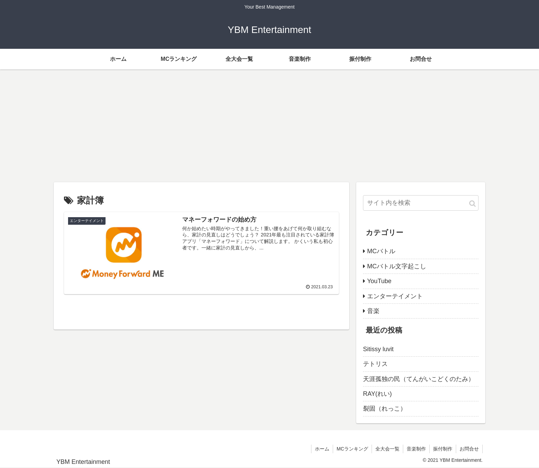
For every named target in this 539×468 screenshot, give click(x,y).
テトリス (375, 363)
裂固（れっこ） (384, 408)
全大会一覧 (387, 449)
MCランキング (352, 449)
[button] (472, 203)
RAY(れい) (377, 393)
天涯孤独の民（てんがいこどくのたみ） (418, 379)
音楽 (373, 311)
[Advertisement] (269, 126)
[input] (420, 203)
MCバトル (381, 251)
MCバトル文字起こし (396, 266)
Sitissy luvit (378, 349)
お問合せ (469, 449)
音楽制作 (416, 449)
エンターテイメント (395, 296)
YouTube (379, 281)
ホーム (322, 449)
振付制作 (442, 449)
